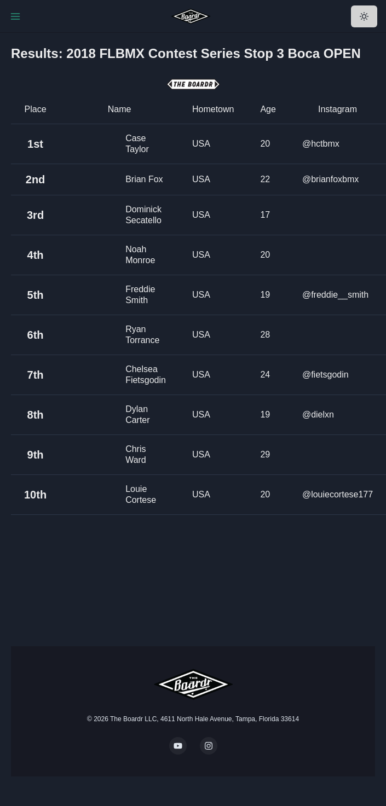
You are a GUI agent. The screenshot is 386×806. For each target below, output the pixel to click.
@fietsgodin (325, 374)
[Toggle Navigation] (15, 16)
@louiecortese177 (337, 494)
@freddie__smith (335, 294)
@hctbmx (320, 143)
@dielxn (318, 414)
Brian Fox (144, 179)
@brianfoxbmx (330, 179)
